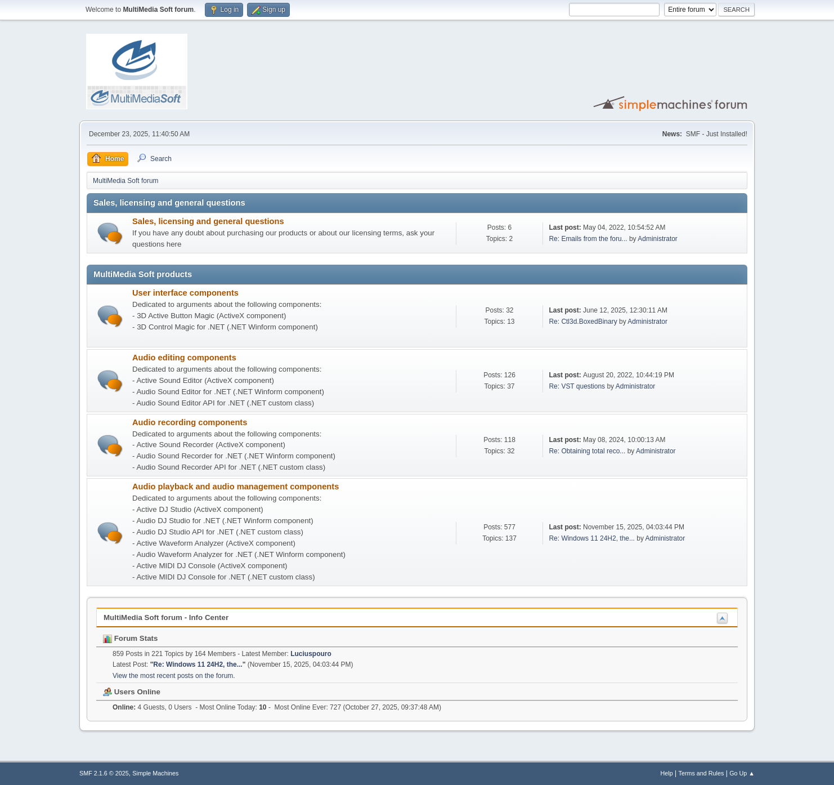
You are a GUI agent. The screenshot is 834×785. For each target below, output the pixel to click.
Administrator (658, 239)
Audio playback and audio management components (235, 486)
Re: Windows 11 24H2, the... (592, 538)
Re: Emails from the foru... (588, 239)
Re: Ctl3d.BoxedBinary (583, 321)
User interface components (185, 292)
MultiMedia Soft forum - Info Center (166, 617)
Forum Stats (130, 638)
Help (667, 773)
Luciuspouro (310, 654)
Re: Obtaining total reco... (587, 451)
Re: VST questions (577, 386)
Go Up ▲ (742, 773)
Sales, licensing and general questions (208, 221)
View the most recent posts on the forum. (174, 676)
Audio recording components (189, 422)
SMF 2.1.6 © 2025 (104, 773)
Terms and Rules (701, 773)
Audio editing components (184, 357)
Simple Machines (155, 773)
